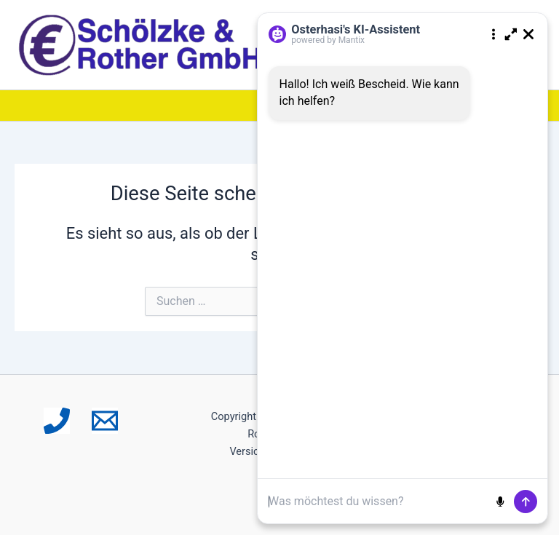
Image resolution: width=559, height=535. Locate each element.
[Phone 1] (57, 421)
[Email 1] (105, 421)
